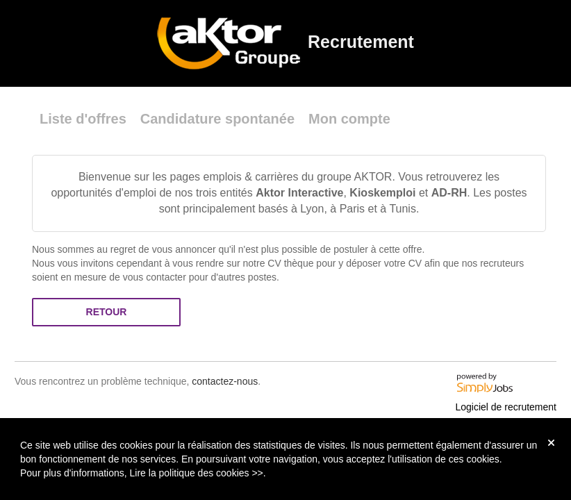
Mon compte (349, 119)
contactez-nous (225, 381)
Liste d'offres (83, 119)
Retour (106, 311)
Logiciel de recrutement (505, 406)
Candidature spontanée (217, 119)
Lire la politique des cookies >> (196, 472)
